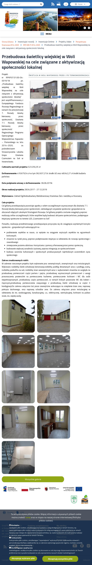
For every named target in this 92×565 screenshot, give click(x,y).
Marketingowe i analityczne (22, 550)
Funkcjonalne (16, 540)
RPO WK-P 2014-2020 (31, 45)
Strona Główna (7, 41)
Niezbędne (15, 527)
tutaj (28, 519)
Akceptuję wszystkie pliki (60, 561)
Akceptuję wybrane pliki (23, 560)
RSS (53, 4)
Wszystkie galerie (33, 479)
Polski (82, 4)
